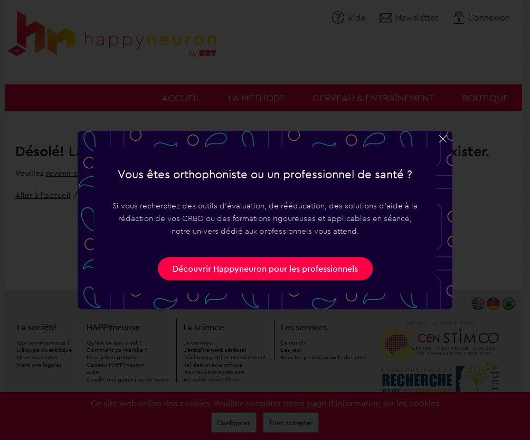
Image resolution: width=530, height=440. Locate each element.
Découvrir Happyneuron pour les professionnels (265, 268)
